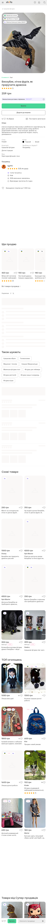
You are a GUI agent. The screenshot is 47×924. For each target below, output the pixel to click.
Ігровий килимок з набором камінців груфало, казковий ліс (11, 692)
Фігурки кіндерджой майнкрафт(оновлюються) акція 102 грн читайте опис (34, 739)
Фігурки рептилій (9, 325)
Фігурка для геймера (32, 319)
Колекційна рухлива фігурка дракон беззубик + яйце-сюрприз (11, 598)
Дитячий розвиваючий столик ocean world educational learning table (10, 784)
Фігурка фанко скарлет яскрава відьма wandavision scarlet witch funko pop (34, 837)
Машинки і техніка (10, 314)
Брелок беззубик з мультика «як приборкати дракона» (34, 550)
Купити (23, 106)
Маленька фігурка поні (11, 319)
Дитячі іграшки (7, 151)
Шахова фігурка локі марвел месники (11, 885)
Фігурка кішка (8, 330)
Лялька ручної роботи (9, 735)
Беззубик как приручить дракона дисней (10, 507)
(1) (8, 88)
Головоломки (25, 308)
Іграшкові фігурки (9, 9)
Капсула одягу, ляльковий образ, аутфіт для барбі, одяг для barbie (35, 787)
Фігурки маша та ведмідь (30, 325)
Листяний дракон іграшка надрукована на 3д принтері (26, 227)
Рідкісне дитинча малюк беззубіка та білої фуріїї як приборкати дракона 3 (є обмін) (33, 507)
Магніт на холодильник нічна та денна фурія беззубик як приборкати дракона (10, 461)
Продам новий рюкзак (32, 694)
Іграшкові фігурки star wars (34, 600)
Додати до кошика (23, 113)
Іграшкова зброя (9, 308)
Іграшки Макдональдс (30, 314)
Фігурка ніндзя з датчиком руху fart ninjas (34, 882)
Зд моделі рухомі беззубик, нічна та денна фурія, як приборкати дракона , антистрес (34, 461)
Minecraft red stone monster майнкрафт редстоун (9, 227)
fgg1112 (10, 166)
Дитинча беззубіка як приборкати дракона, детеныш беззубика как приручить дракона (10, 553)
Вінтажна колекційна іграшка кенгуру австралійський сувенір (10, 839)
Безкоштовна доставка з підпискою (23, 99)
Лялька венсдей (7, 648)
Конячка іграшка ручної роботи (32, 649)
